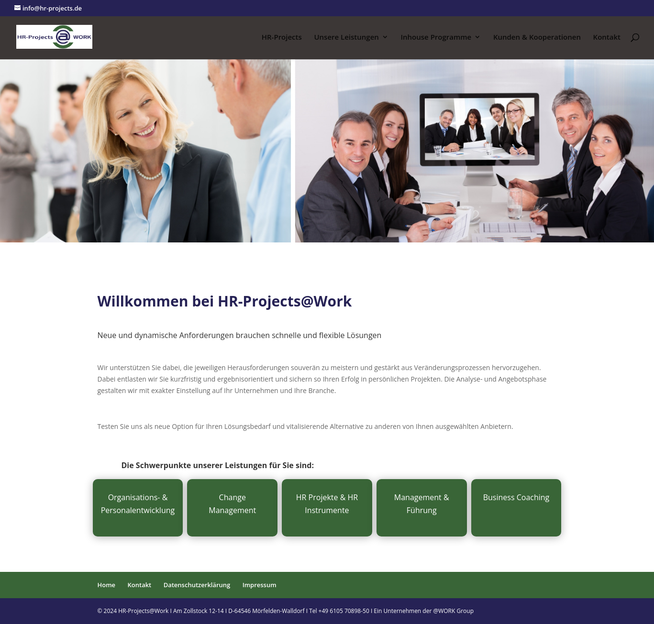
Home (107, 584)
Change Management (232, 503)
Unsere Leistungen (346, 37)
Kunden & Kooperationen (537, 37)
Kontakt (607, 37)
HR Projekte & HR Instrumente (327, 503)
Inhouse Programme (435, 37)
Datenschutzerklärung (197, 584)
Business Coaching (516, 497)
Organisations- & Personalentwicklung (138, 503)
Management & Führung (421, 503)
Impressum (260, 584)
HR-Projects (282, 37)
